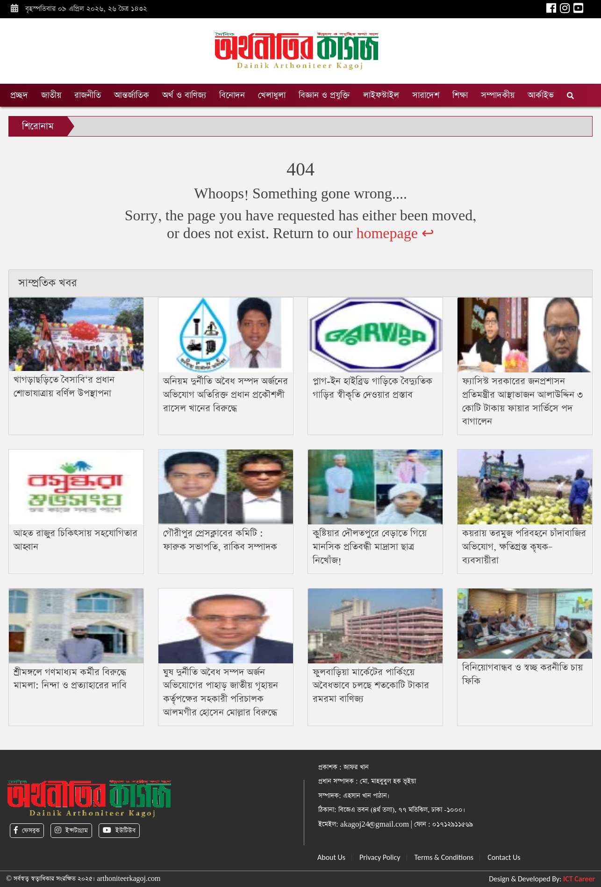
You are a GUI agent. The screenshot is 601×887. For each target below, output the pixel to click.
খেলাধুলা (272, 95)
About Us (331, 857)
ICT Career (579, 878)
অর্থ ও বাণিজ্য (184, 95)
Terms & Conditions (444, 857)
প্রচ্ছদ (19, 95)
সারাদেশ (425, 95)
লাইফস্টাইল (381, 95)
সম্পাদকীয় (498, 95)
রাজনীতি (87, 95)
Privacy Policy (380, 857)
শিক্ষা (460, 95)
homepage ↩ (395, 233)
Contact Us (503, 857)
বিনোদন (232, 95)
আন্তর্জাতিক (131, 95)
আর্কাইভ (541, 95)
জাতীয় (51, 95)
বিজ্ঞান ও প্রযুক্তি (324, 95)
